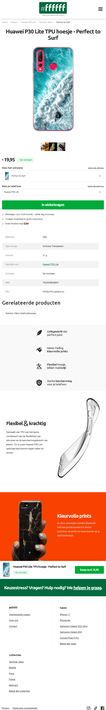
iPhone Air (65, 589)
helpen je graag (87, 556)
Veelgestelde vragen (19, 583)
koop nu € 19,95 (87, 539)
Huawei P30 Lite (29, 22)
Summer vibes (16, 631)
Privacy (5, 677)
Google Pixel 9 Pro (69, 607)
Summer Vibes (47, 22)
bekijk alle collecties (96, 168)
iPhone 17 (65, 583)
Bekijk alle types (68, 613)
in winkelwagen (53, 205)
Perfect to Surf (64, 22)
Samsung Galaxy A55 (71, 601)
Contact (13, 595)
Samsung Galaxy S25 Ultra (73, 595)
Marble (12, 636)
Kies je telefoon (53, 186)
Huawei (14, 22)
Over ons (13, 589)
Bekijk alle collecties (19, 660)
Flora (11, 642)
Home (5, 22)
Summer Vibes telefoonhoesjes (21, 313)
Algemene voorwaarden (25, 677)
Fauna (12, 648)
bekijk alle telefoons (96, 186)
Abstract (13, 654)
